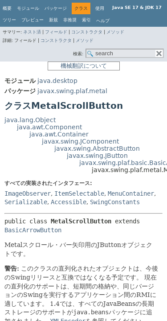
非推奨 (70, 19)
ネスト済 (32, 31)
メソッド (115, 31)
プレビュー (32, 19)
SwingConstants (115, 202)
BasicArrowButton (32, 230)
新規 (53, 19)
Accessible (68, 202)
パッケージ (56, 8)
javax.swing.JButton (97, 155)
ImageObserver (27, 193)
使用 (99, 8)
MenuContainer (131, 193)
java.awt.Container (59, 134)
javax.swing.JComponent (80, 141)
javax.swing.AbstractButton (97, 148)
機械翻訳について (84, 65)
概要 (7, 8)
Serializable (25, 202)
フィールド (56, 31)
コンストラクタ (86, 31)
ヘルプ (103, 20)
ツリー (9, 19)
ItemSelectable (79, 193)
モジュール (28, 8)
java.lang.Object (30, 119)
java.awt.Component (49, 127)
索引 (86, 19)
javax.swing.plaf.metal (72, 91)
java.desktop (57, 80)
